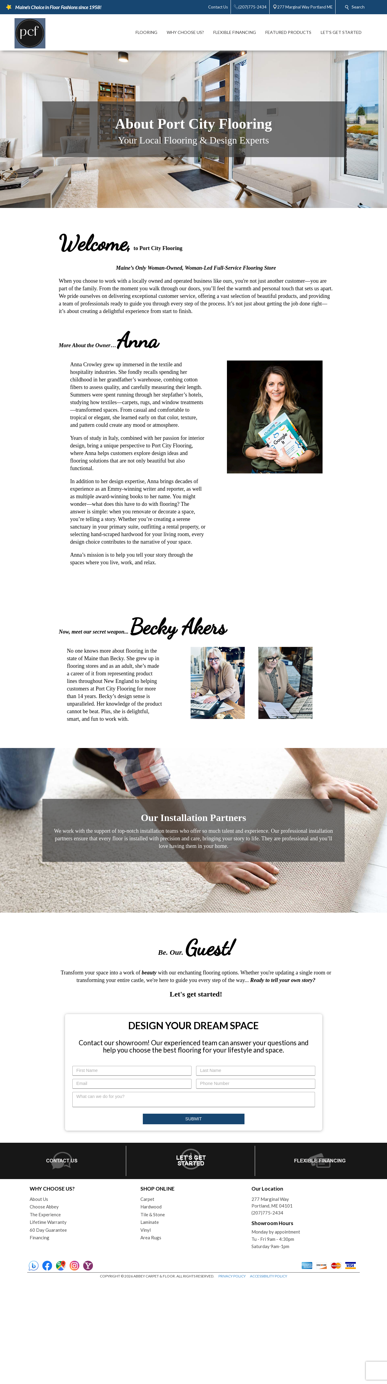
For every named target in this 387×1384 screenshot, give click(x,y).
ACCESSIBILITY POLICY (268, 1378)
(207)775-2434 (267, 1314)
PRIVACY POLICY (232, 1378)
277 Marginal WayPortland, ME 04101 (272, 1304)
